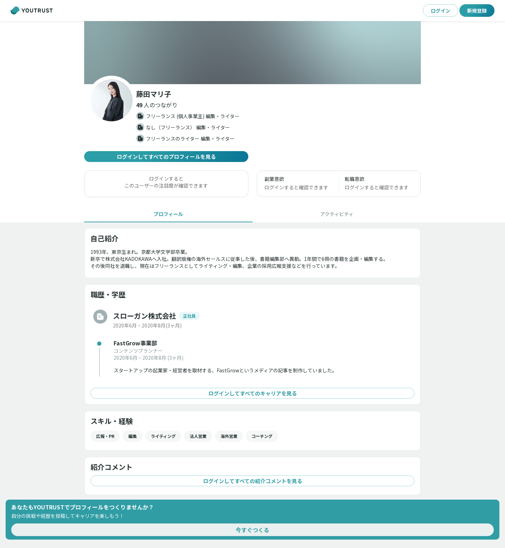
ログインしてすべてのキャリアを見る (252, 393)
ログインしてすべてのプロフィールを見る (166, 156)
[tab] (168, 213)
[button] (156, 105)
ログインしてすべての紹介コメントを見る (252, 481)
